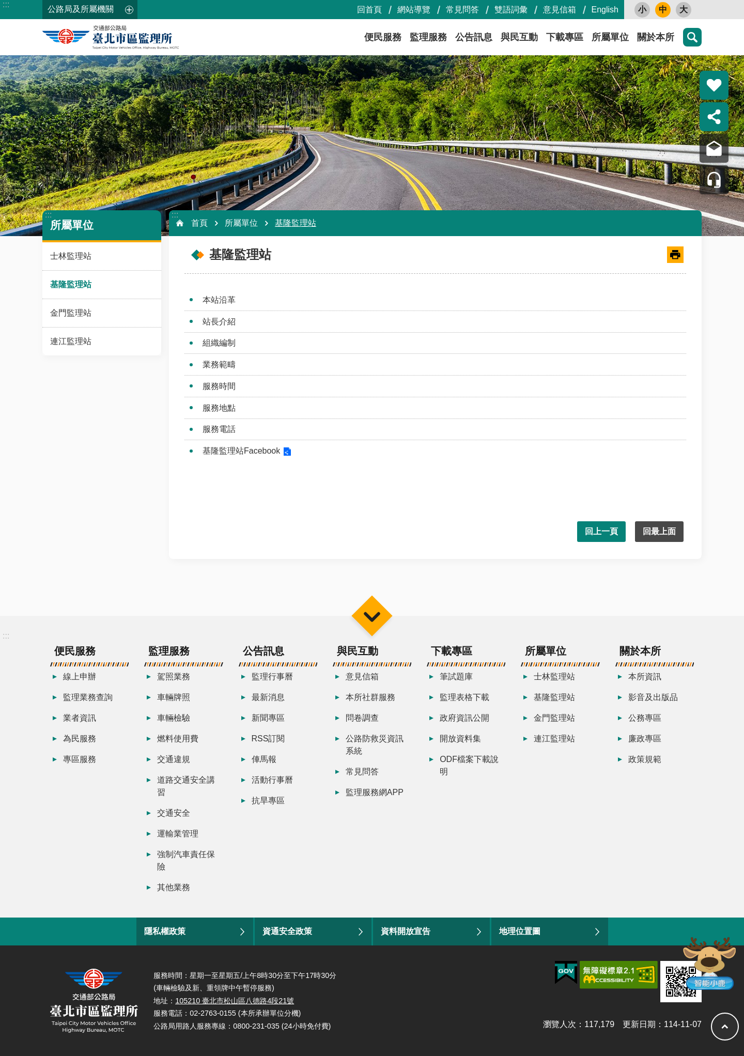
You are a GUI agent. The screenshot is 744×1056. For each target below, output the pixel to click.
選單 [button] (371, 616)
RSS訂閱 (268, 738)
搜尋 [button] (692, 37)
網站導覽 (413, 9)
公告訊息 (473, 37)
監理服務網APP (375, 792)
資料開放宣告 (405, 931)
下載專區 (564, 37)
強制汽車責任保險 (186, 860)
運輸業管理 (177, 833)
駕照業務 (173, 676)
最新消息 (268, 697)
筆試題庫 (456, 676)
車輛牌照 (173, 697)
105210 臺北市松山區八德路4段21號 (234, 1001)
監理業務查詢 (88, 697)
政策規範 (644, 759)
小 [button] (642, 9)
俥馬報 (264, 759)
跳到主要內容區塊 (5, 5)
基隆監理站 (70, 284)
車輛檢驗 (173, 717)
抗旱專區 (268, 800)
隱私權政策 (164, 931)
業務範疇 (219, 364)
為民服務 (79, 738)
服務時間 (219, 386)
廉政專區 (644, 738)
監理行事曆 (272, 676)
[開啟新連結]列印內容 (675, 254)
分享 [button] (714, 116)
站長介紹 (219, 321)
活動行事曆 (272, 779)
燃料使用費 (177, 738)
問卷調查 (362, 717)
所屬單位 (610, 37)
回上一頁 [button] (601, 531)
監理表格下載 (464, 697)
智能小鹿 (708, 963)
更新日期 (639, 1024)
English (605, 9)
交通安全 (173, 813)
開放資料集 (460, 738)
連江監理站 (70, 341)
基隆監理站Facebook (241, 450)
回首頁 (369, 9)
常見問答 (462, 9)
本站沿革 (219, 300)
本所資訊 (644, 676)
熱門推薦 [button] (714, 85)
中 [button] (663, 9)
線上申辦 (79, 676)
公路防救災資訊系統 (375, 744)
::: (6, 4)
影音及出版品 (653, 697)
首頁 (199, 223)
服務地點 (219, 407)
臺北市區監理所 (135, 37)
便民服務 (382, 37)
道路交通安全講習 (186, 786)
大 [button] (683, 9)
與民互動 (519, 37)
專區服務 (79, 759)
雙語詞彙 (511, 9)
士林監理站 (70, 256)
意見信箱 (559, 9)
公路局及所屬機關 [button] (81, 9)
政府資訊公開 (464, 717)
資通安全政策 (287, 931)
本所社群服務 (370, 697)
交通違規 (173, 759)
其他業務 (173, 887)
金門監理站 (70, 312)
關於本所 (655, 37)
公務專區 (644, 717)
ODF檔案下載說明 (469, 765)
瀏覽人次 (559, 1024)
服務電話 (219, 429)
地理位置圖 (519, 931)
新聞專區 (268, 717)
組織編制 (219, 342)
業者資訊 (79, 717)
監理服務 (428, 37)
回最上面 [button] (659, 531)
